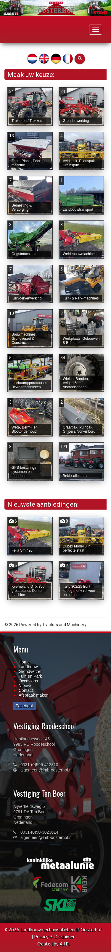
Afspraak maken (34, 695)
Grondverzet (30, 671)
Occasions (28, 681)
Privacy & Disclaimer (54, 936)
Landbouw (28, 666)
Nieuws (25, 685)
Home (24, 662)
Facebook (25, 705)
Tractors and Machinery (64, 624)
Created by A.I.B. (53, 943)
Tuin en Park (30, 676)
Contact (26, 690)
